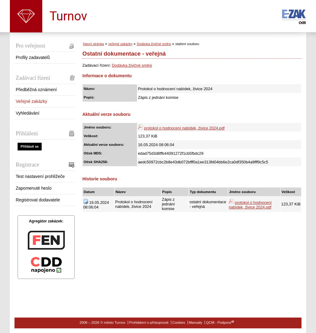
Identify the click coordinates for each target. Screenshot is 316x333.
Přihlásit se (30, 146)
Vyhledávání (28, 113)
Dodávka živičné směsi (154, 44)
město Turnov (26, 16)
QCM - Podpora (218, 322)
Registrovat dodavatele (38, 199)
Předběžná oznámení (36, 89)
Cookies (178, 322)
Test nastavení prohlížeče (40, 176)
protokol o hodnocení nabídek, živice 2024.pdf (184, 128)
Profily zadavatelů (33, 57)
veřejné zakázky (120, 44)
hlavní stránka (93, 44)
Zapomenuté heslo (34, 188)
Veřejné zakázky (31, 101)
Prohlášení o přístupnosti (148, 322)
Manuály (195, 322)
